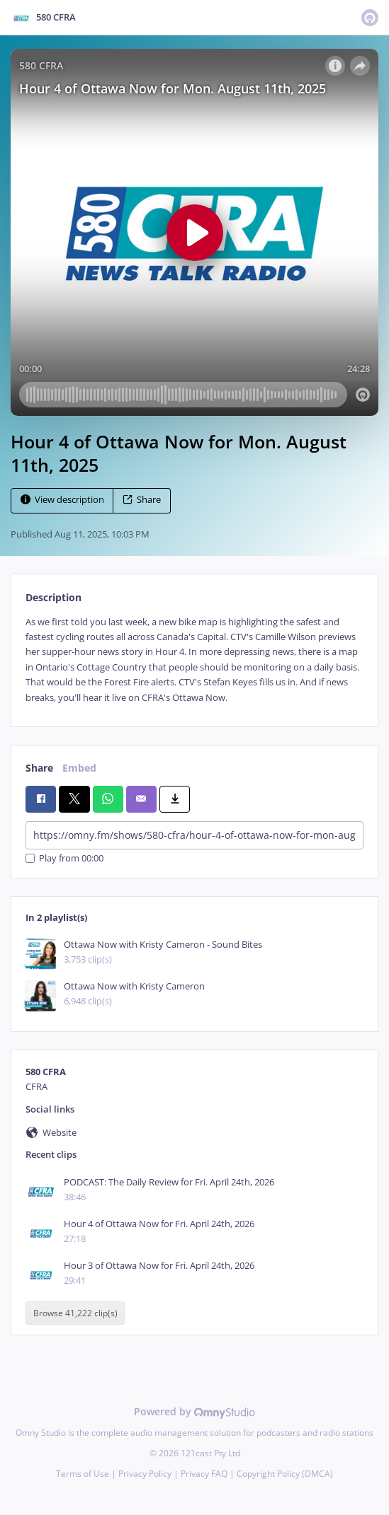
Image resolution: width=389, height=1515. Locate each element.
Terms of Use (82, 1474)
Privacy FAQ (204, 1474)
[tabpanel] (194, 660)
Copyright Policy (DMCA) (285, 1474)
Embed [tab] (79, 767)
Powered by (194, 1411)
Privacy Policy (144, 1474)
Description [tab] (53, 597)
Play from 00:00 (64, 858)
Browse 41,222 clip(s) (75, 1313)
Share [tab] (39, 767)
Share (142, 500)
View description (62, 500)
